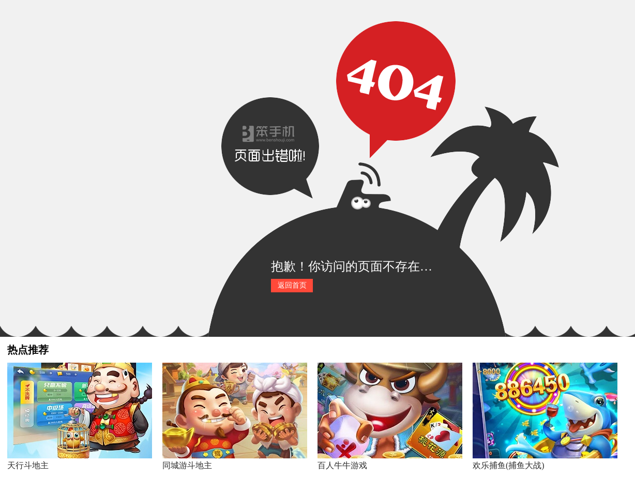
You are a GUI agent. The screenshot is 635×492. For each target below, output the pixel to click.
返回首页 (292, 285)
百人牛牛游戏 (342, 465)
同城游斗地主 (187, 465)
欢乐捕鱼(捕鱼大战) (509, 465)
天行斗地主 (28, 465)
